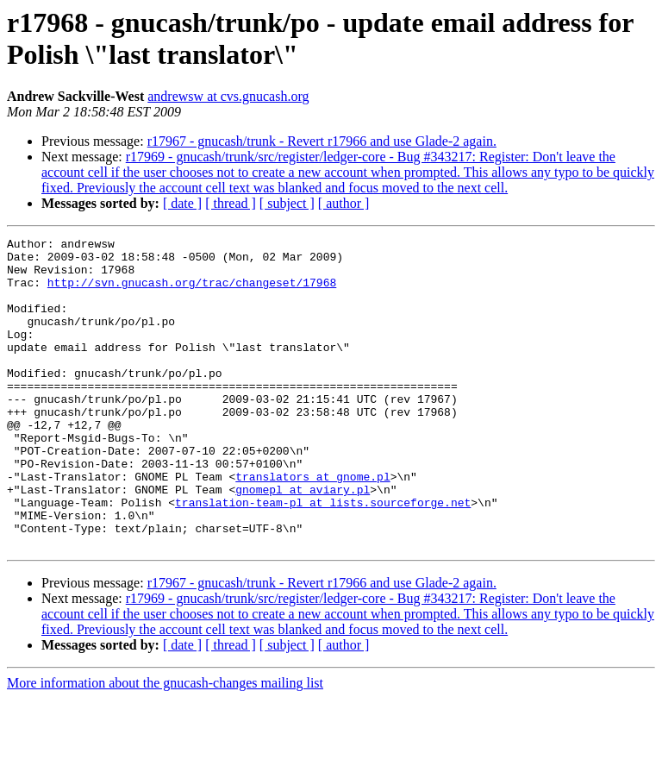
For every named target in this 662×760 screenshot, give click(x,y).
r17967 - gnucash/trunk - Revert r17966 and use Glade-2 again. (321, 141)
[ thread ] (230, 203)
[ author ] (344, 203)
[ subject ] (287, 203)
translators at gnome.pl (312, 525)
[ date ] (182, 203)
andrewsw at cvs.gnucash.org (228, 96)
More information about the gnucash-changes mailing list (165, 745)
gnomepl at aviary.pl (302, 541)
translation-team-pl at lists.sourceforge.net (323, 556)
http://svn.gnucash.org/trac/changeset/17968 (191, 292)
